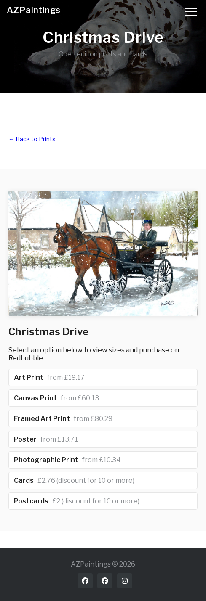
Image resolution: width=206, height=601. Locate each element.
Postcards (76, 501)
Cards (74, 481)
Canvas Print (56, 398)
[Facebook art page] (104, 580)
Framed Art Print (63, 419)
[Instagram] (124, 580)
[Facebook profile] (85, 580)
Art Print (49, 377)
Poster (46, 439)
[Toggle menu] (190, 10)
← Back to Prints (32, 139)
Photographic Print (67, 460)
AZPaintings (33, 10)
